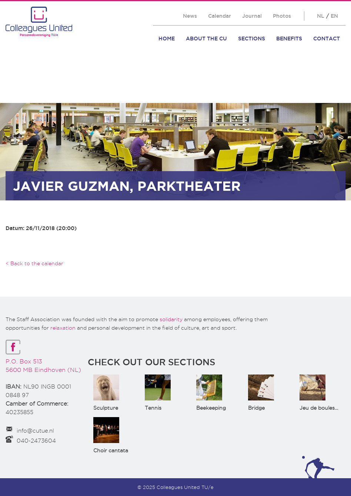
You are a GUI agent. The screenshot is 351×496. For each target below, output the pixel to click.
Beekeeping (211, 408)
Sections (251, 38)
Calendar (219, 16)
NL (320, 16)
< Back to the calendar (34, 263)
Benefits (289, 38)
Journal (252, 16)
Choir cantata (110, 450)
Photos (282, 16)
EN (334, 16)
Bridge (256, 408)
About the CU (206, 38)
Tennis (153, 408)
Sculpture (105, 408)
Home (166, 38)
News (190, 16)
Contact (326, 38)
